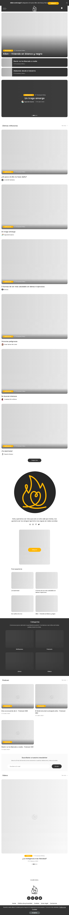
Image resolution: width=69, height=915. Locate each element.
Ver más (65, 126)
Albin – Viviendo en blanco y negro (22, 53)
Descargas (8, 50)
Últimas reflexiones (10, 126)
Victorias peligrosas (9, 341)
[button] (32, 115)
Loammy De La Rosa (10, 399)
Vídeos (5, 775)
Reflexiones (28, 95)
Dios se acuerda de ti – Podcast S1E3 (14, 711)
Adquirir (53, 3)
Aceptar (34, 912)
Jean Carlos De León (10, 344)
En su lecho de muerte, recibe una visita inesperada (34, 859)
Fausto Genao (8, 454)
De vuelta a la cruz (16, 614)
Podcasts (7, 706)
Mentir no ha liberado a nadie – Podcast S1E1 (17, 747)
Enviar (57, 766)
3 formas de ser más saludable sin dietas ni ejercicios (23, 287)
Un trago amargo (8, 232)
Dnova (6, 289)
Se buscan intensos (9, 396)
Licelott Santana (29, 101)
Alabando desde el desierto (25, 71)
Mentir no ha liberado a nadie (25, 61)
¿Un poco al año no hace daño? (34, 98)
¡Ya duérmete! (7, 451)
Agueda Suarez (9, 234)
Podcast (5, 680)
